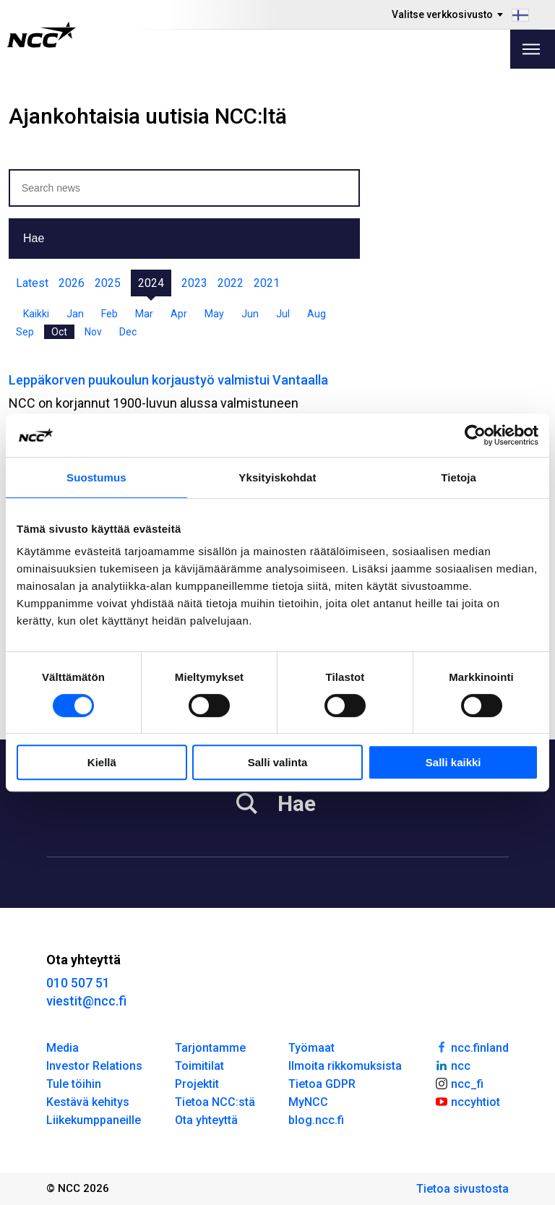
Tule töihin (73, 1084)
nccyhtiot (467, 1101)
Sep (25, 332)
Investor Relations (94, 1066)
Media (62, 1048)
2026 (72, 283)
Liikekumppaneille (93, 1120)
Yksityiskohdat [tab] (277, 477)
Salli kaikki (453, 762)
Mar (144, 314)
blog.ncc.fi (316, 1120)
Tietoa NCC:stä (215, 1102)
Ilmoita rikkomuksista (345, 1066)
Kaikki (36, 314)
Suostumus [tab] (96, 477)
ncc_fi (458, 1083)
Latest (32, 283)
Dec (128, 332)
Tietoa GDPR (322, 1084)
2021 (267, 283)
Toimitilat (199, 1066)
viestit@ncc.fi (86, 1000)
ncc (452, 1065)
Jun (250, 314)
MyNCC (308, 1102)
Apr (179, 314)
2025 (108, 283)
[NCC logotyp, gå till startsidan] (41, 34)
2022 (231, 283)
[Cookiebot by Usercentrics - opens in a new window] (475, 435)
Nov (93, 332)
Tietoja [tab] (458, 477)
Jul (283, 314)
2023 (194, 283)
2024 (151, 283)
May (214, 314)
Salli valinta (278, 762)
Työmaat (311, 1048)
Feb (109, 314)
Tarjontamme (210, 1048)
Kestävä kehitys (87, 1102)
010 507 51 (78, 982)
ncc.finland (471, 1047)
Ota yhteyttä (206, 1120)
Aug (316, 314)
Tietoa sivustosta (462, 1189)
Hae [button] (33, 238)
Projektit (197, 1084)
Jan (75, 314)
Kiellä (101, 762)
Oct (59, 332)
